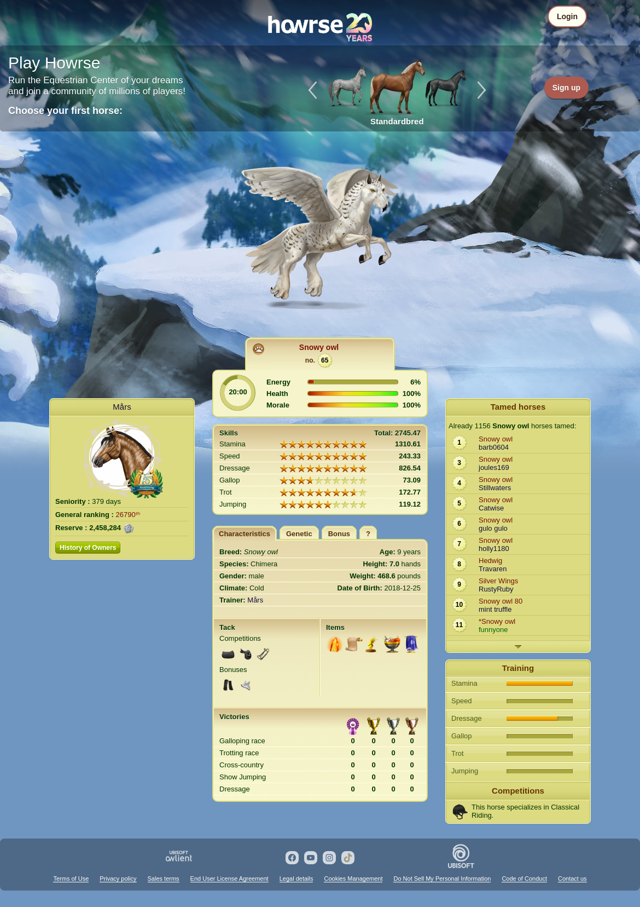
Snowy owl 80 (500, 601)
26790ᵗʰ (128, 514)
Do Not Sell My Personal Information (442, 878)
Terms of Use (71, 878)
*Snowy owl (497, 621)
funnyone (493, 629)
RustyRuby (496, 589)
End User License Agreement (229, 878)
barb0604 (494, 447)
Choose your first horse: (65, 110)
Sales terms (163, 878)
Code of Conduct (524, 878)
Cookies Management (353, 878)
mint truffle (495, 609)
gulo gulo (493, 528)
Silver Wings (498, 581)
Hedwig (490, 560)
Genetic (299, 534)
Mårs (122, 406)
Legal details (296, 878)
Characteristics (244, 534)
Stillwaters (495, 488)
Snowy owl (319, 347)
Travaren (493, 569)
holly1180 (494, 548)
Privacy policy (118, 878)
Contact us (572, 878)
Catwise (491, 508)
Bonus (339, 534)
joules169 (494, 467)
